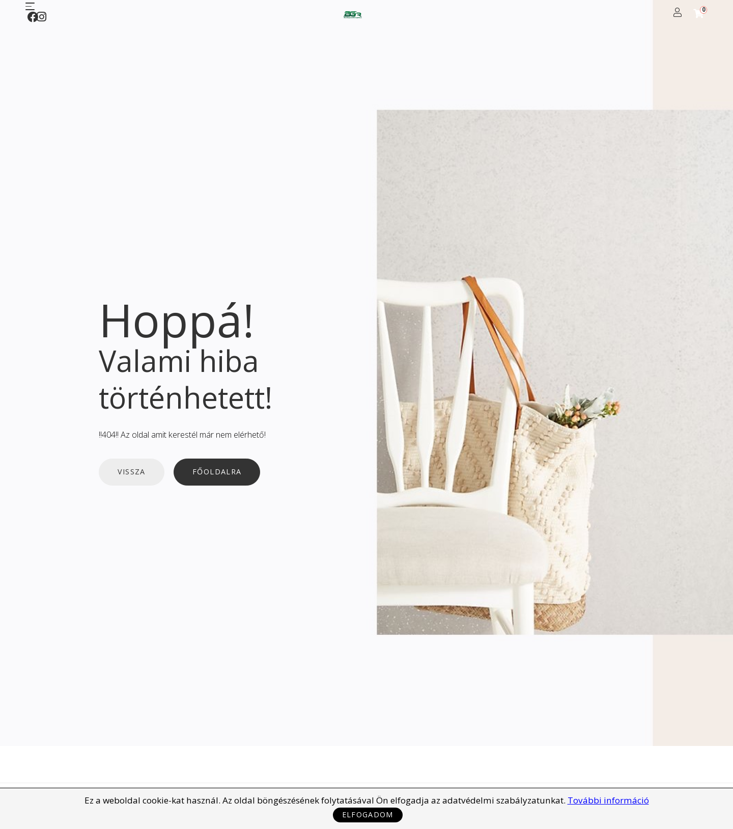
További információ (608, 800)
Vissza (132, 472)
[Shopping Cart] (698, 13)
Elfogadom (367, 814)
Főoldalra (216, 472)
